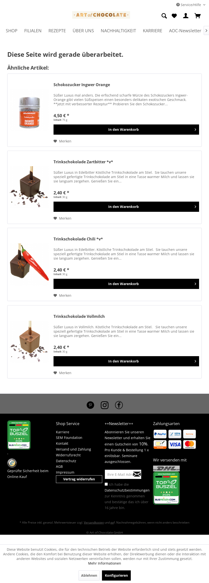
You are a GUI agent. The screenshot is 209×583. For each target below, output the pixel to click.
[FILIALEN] (33, 30)
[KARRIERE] (152, 30)
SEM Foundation (69, 437)
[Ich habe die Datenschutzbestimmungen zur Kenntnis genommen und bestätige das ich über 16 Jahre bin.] (106, 484)
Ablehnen (89, 575)
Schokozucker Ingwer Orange (82, 84)
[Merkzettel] (174, 16)
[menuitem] (164, 16)
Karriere (62, 432)
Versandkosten (94, 522)
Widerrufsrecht (68, 455)
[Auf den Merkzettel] (62, 141)
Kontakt (62, 443)
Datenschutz (66, 461)
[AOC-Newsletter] (185, 30)
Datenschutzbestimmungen (127, 490)
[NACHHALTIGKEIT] (118, 30)
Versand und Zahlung (73, 449)
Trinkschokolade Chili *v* (78, 239)
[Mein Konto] (186, 16)
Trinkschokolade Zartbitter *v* (83, 161)
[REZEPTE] (57, 30)
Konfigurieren (116, 575)
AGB (59, 466)
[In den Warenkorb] (126, 129)
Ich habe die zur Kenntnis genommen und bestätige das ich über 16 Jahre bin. (127, 496)
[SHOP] (11, 30)
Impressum (65, 472)
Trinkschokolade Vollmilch (79, 316)
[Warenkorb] (198, 16)
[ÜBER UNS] (83, 30)
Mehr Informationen (104, 563)
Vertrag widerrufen (79, 479)
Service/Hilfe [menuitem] (189, 4)
